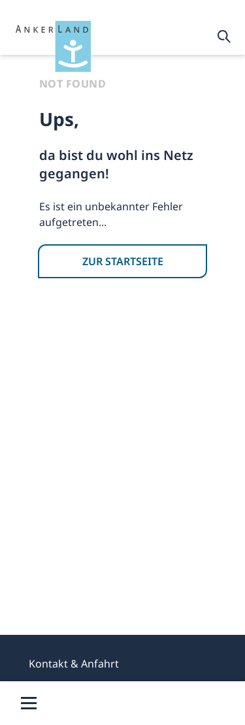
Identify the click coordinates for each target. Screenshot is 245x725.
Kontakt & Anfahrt (74, 663)
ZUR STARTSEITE (122, 261)
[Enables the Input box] (224, 36)
